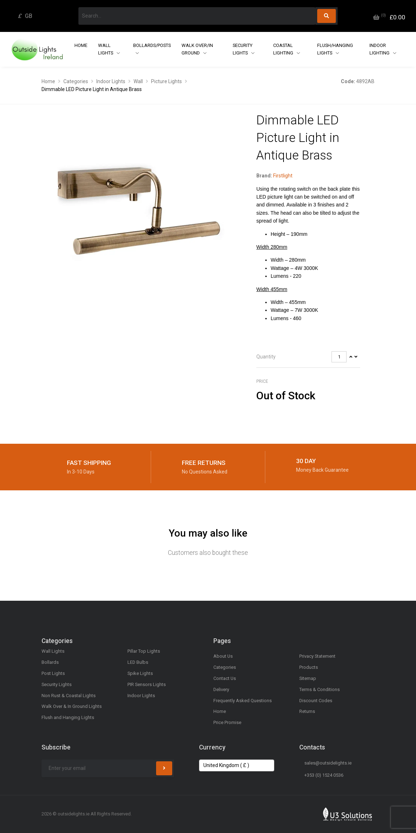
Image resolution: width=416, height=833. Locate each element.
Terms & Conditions (319, 689)
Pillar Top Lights (143, 651)
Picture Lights (166, 81)
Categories (75, 81)
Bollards (50, 662)
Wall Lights (106, 49)
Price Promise (227, 722)
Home (80, 45)
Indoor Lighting (380, 49)
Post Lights (53, 673)
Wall (138, 81)
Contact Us (224, 678)
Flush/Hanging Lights (335, 49)
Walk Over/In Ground (197, 49)
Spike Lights (140, 673)
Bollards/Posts (152, 45)
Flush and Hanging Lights (68, 717)
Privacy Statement (317, 656)
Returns (307, 711)
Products (308, 667)
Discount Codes (315, 700)
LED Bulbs (137, 662)
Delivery (221, 689)
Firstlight (282, 175)
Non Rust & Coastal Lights (69, 695)
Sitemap (307, 678)
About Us (223, 656)
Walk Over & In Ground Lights (72, 706)
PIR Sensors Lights (146, 684)
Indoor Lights (110, 81)
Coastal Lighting (283, 49)
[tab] (308, 357)
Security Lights (242, 49)
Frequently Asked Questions (242, 700)
